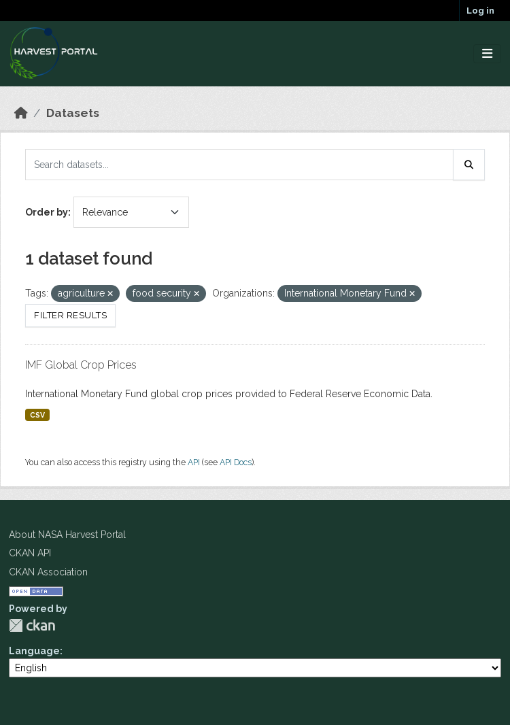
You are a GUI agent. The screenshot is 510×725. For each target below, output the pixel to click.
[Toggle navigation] (487, 54)
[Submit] (469, 164)
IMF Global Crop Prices (81, 364)
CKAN (32, 625)
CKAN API (30, 552)
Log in (480, 10)
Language (34, 650)
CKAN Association (48, 572)
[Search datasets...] (239, 164)
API (194, 462)
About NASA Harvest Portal (67, 534)
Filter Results (70, 315)
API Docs (236, 462)
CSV (37, 415)
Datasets (72, 113)
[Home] (21, 113)
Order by (46, 212)
